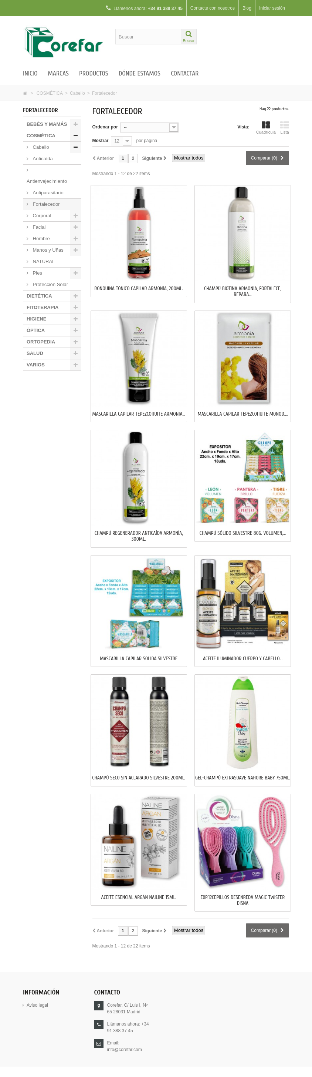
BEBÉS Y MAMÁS (47, 124)
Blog (247, 8)
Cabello (77, 93)
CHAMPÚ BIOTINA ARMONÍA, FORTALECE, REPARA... (242, 292)
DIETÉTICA (39, 296)
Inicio (30, 73)
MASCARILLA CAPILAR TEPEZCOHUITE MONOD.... (242, 414)
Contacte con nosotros (212, 8)
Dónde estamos (139, 73)
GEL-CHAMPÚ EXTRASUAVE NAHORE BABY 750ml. (242, 778)
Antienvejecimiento (47, 181)
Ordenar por (105, 127)
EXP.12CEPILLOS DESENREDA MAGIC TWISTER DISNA (242, 900)
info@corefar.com (124, 1049)
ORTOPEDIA (41, 342)
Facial (38, 227)
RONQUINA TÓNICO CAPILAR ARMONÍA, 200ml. (138, 289)
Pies (36, 273)
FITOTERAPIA (42, 307)
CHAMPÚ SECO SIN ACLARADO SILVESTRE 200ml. (138, 778)
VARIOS (36, 365)
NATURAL (43, 261)
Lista (284, 127)
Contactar (185, 73)
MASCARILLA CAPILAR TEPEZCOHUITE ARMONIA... (138, 414)
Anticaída (42, 158)
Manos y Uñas (47, 250)
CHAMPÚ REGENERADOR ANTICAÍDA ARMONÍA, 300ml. (139, 536)
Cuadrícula (266, 127)
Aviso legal (37, 1005)
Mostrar (100, 140)
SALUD (35, 353)
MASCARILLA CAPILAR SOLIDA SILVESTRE (138, 659)
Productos (93, 73)
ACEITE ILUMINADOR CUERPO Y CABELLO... (242, 659)
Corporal (41, 215)
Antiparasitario (47, 192)
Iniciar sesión (272, 8)
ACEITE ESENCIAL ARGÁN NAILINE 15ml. (138, 897)
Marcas (58, 73)
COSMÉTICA (50, 93)
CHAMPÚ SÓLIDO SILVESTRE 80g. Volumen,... (243, 533)
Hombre (40, 238)
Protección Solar (49, 284)
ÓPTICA (36, 330)
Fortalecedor (45, 204)
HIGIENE (36, 319)
